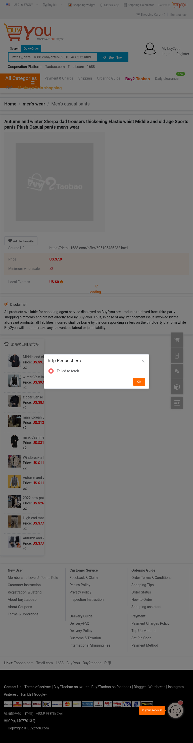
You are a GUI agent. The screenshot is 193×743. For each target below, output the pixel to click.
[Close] (143, 361)
